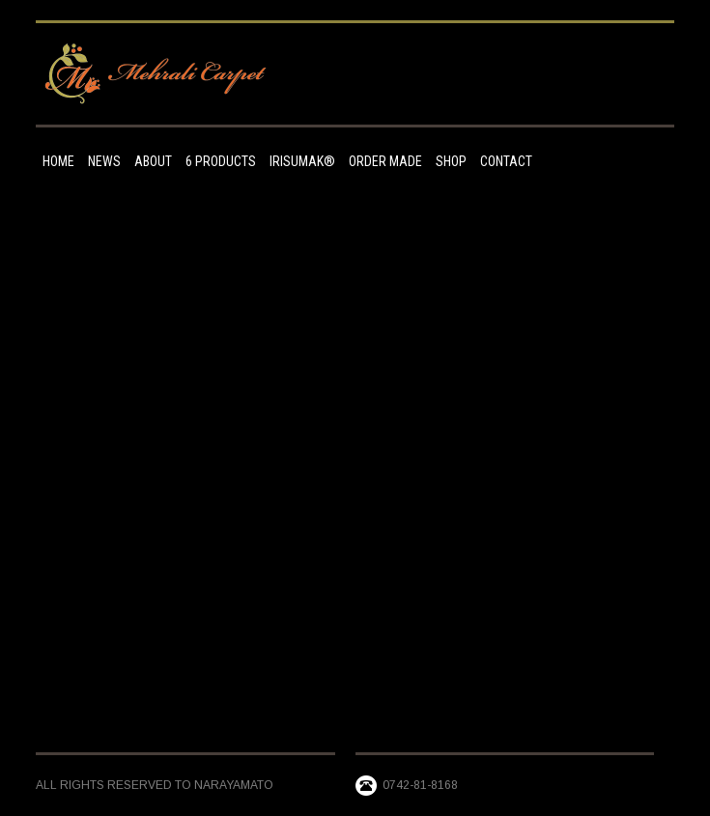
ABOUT (153, 161)
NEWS (104, 161)
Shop (451, 161)
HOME (58, 161)
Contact (506, 161)
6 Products (220, 161)
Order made (385, 161)
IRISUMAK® (302, 161)
